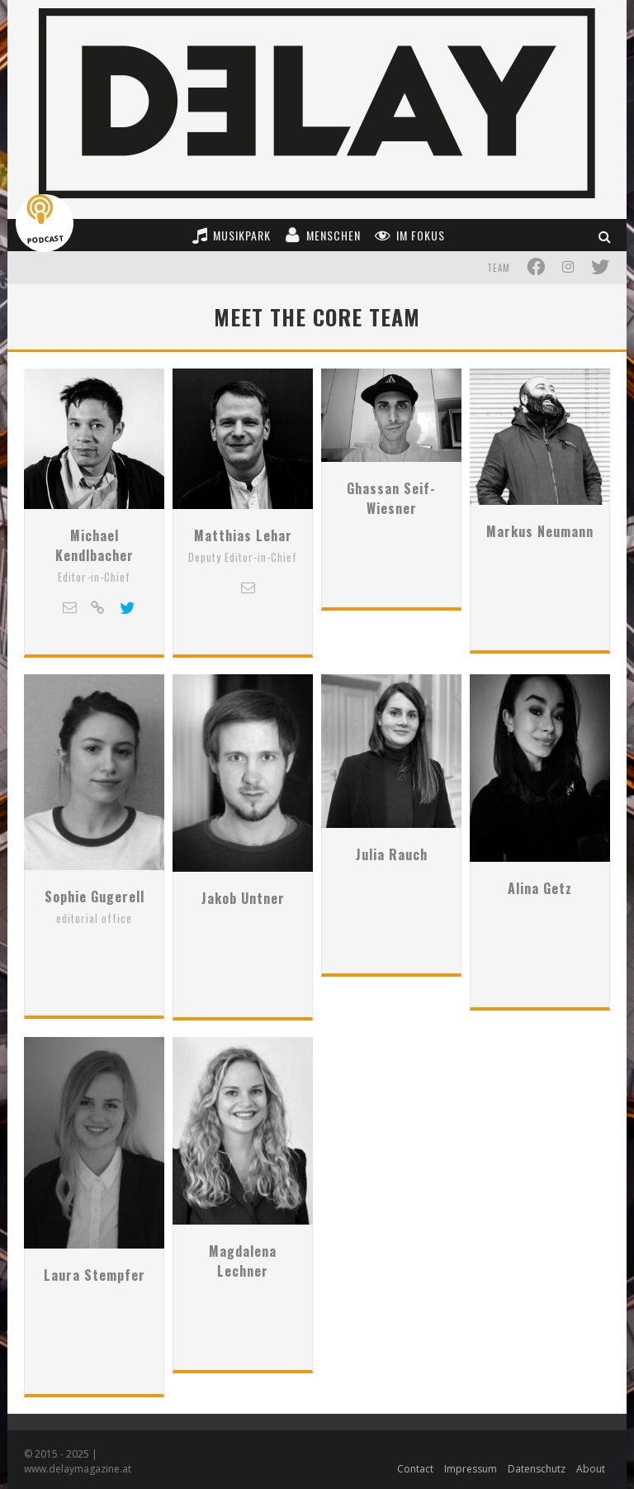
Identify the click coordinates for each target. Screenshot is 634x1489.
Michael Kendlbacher (94, 587)
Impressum (470, 1465)
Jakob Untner (243, 924)
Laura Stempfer (94, 1271)
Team (498, 267)
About (590, 1465)
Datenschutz (536, 1465)
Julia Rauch (392, 924)
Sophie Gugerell (94, 924)
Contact (415, 1465)
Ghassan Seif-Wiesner (391, 587)
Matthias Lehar (243, 577)
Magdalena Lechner (243, 1281)
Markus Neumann (540, 577)
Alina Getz (540, 924)
